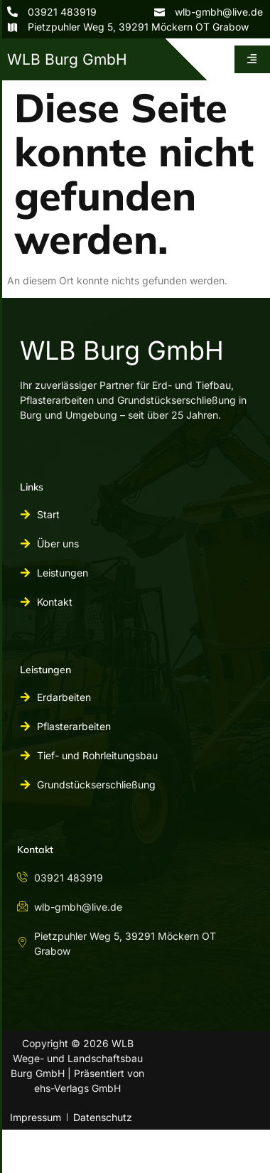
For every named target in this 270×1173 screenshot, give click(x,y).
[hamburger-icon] (252, 59)
